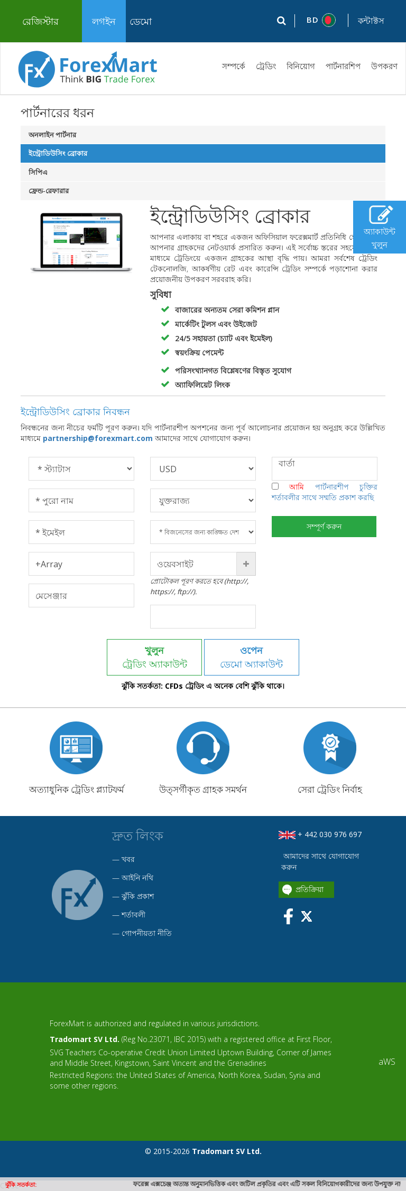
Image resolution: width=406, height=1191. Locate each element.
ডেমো (141, 21)
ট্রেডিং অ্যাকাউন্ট (154, 657)
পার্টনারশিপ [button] (343, 66)
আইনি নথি (137, 878)
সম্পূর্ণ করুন (324, 526)
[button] (321, 20)
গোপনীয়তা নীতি (147, 933)
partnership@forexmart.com (99, 438)
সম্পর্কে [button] (233, 66)
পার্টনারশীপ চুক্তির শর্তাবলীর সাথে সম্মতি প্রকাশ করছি (324, 492)
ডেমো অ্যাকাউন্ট (251, 657)
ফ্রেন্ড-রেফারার (49, 190)
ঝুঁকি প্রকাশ (138, 896)
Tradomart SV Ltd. (84, 1039)
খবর (128, 859)
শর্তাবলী (133, 914)
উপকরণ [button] (384, 66)
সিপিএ (38, 172)
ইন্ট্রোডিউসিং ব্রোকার (58, 153)
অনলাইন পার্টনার (52, 134)
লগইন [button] (104, 21)
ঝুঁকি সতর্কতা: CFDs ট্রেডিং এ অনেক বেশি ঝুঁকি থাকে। (203, 686)
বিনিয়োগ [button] (301, 66)
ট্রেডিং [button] (266, 66)
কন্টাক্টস (371, 20)
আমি (324, 492)
